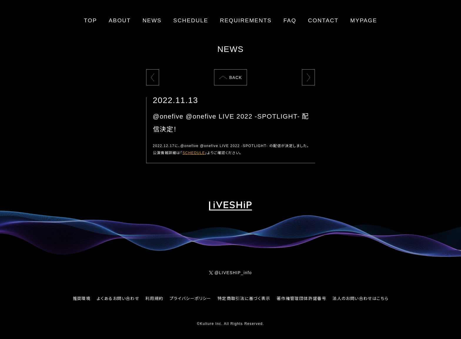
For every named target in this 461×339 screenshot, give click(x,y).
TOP (90, 20)
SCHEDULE (190, 20)
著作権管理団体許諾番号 (301, 298)
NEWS (152, 20)
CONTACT (323, 20)
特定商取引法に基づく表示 (244, 298)
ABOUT (120, 20)
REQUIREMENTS (246, 20)
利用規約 (154, 298)
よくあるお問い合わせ (118, 298)
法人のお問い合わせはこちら (360, 298)
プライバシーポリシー (190, 298)
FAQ (289, 20)
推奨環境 (82, 298)
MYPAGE (363, 20)
